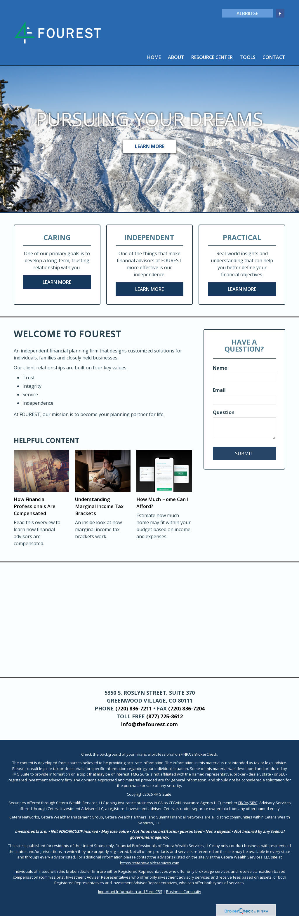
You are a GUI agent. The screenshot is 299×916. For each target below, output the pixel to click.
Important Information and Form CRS (130, 891)
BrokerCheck (205, 754)
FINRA (243, 802)
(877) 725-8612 (164, 716)
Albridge (246, 13)
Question (223, 412)
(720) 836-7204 (186, 708)
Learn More (149, 146)
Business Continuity (183, 891)
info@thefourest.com (149, 724)
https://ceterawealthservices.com (149, 862)
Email (219, 390)
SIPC (254, 802)
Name (220, 368)
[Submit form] (244, 453)
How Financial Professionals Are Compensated (34, 506)
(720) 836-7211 (133, 708)
